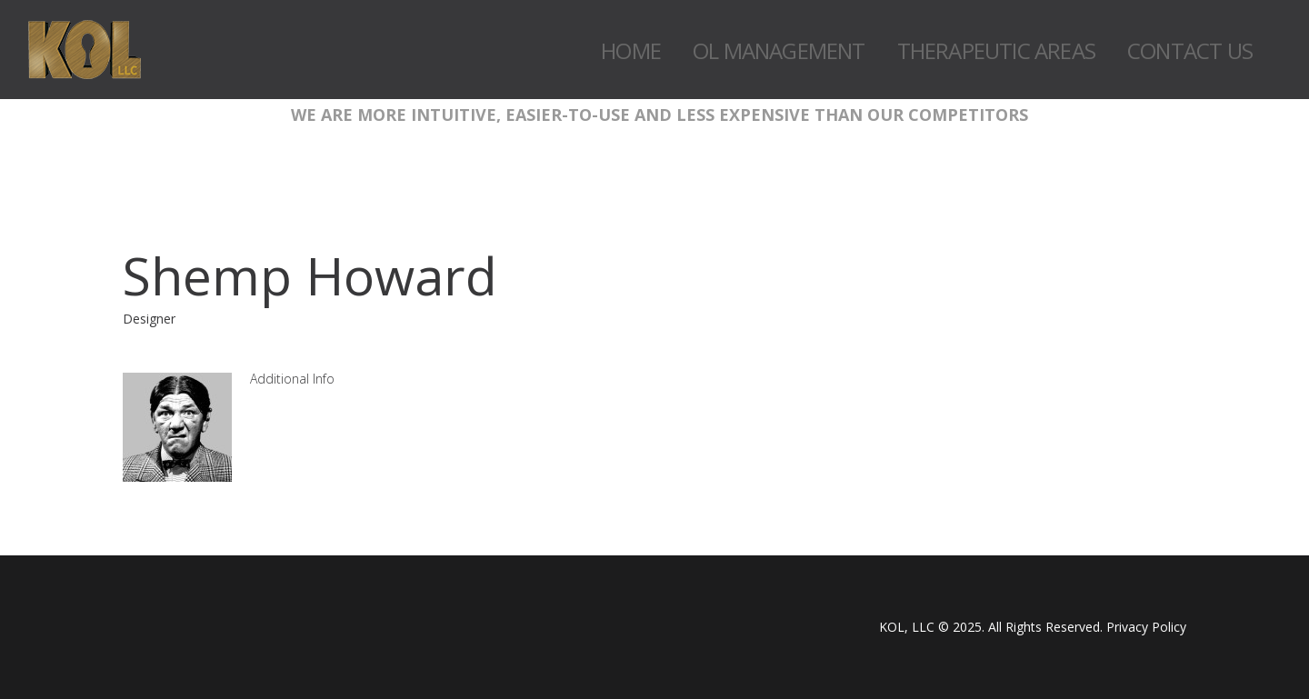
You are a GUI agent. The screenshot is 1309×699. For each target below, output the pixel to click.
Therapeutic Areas (996, 50)
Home (631, 50)
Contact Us (1190, 50)
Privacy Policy (1146, 626)
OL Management (779, 50)
